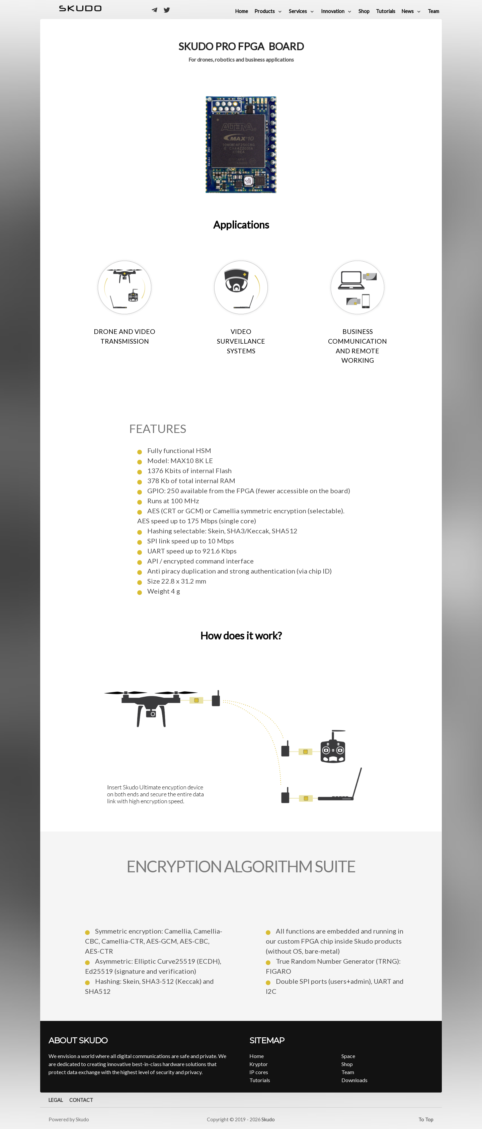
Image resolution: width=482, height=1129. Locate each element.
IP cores (258, 1072)
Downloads (354, 1080)
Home (256, 1056)
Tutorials (259, 1080)
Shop (347, 1064)
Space (348, 1056)
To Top (425, 1119)
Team (347, 1072)
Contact (81, 1100)
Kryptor (258, 1064)
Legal (56, 1100)
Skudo (268, 1119)
